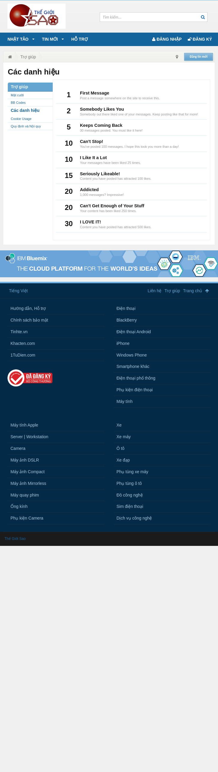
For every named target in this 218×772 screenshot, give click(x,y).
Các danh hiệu (25, 110)
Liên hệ (154, 290)
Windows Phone (131, 355)
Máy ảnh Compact (27, 471)
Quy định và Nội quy (26, 126)
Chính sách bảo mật (29, 320)
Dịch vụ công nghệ (134, 518)
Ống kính (19, 506)
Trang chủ (192, 290)
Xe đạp (123, 460)
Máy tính (124, 401)
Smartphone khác (132, 366)
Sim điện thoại (129, 506)
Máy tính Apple (24, 425)
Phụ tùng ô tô (129, 483)
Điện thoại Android (133, 331)
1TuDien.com (22, 355)
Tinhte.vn (19, 331)
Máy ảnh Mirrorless (28, 483)
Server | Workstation (29, 436)
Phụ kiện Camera (26, 518)
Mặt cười (17, 95)
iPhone (123, 343)
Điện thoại (125, 308)
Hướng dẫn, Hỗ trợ (28, 308)
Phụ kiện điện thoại (134, 389)
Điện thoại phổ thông (135, 378)
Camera (17, 448)
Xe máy (123, 436)
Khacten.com (22, 343)
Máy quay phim (24, 495)
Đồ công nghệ (129, 495)
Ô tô (120, 448)
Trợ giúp (172, 290)
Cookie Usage (21, 119)
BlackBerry (126, 320)
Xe (119, 425)
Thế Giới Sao (15, 539)
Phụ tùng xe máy (132, 471)
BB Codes (18, 102)
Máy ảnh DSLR (24, 460)
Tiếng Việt (18, 290)
